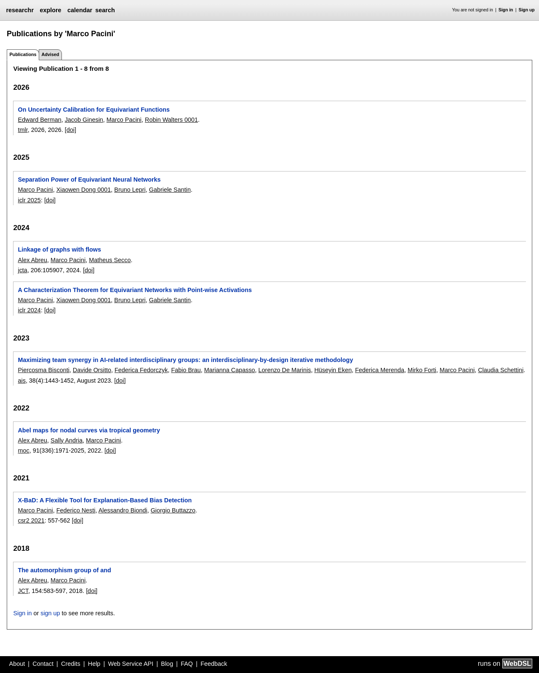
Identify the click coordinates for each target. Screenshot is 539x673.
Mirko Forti (422, 370)
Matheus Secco (110, 260)
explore (50, 10)
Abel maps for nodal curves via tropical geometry (89, 430)
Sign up (527, 10)
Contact (42, 663)
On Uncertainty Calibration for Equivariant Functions (94, 109)
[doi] (70, 129)
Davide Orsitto (92, 370)
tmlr (22, 129)
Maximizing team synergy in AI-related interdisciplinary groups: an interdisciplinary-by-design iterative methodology (185, 360)
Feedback (213, 663)
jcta (22, 270)
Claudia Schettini (500, 370)
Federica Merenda (379, 370)
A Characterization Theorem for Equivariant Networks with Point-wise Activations (134, 290)
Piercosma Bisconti (43, 370)
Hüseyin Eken (333, 370)
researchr (20, 10)
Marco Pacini (124, 119)
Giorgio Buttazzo (173, 510)
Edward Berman (39, 119)
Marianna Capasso (229, 370)
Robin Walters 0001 (171, 119)
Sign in (506, 10)
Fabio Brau (185, 370)
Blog (167, 663)
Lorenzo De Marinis (285, 370)
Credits (70, 663)
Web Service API (130, 663)
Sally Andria (67, 440)
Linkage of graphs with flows (59, 249)
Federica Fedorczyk (141, 370)
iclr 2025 (29, 200)
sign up (50, 613)
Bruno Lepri (129, 189)
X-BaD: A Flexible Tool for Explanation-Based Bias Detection (105, 500)
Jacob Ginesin (84, 119)
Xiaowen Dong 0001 (83, 189)
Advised (50, 54)
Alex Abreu (32, 260)
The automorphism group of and (64, 570)
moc (23, 450)
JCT (23, 590)
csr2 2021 (31, 520)
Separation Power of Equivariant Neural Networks (89, 179)
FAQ (187, 663)
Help (94, 663)
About (17, 663)
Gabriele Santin (170, 189)
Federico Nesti (76, 510)
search (105, 10)
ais (21, 380)
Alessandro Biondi (123, 510)
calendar (79, 10)
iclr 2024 (29, 310)
